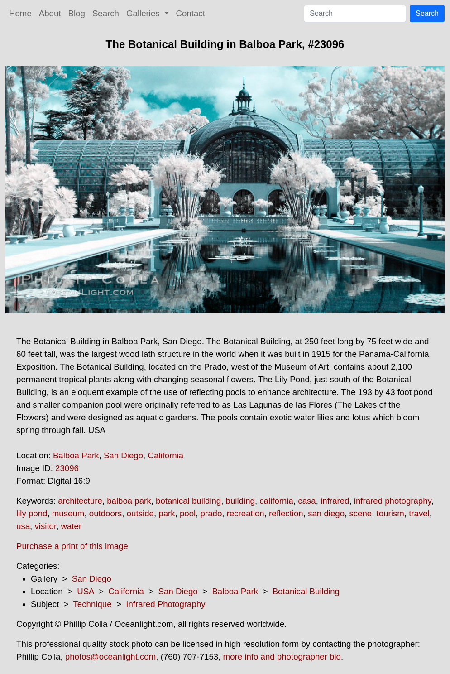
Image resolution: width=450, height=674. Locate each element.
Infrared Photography (165, 604)
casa (307, 501)
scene (360, 513)
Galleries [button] (144, 13)
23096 (67, 468)
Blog (76, 13)
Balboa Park (76, 455)
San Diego (123, 455)
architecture (80, 501)
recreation (245, 513)
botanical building (188, 501)
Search (105, 13)
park (166, 513)
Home (20, 13)
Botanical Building (306, 591)
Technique (92, 604)
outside (140, 513)
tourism (390, 513)
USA (85, 591)
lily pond (31, 513)
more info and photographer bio (282, 656)
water (71, 526)
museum (68, 513)
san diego (326, 513)
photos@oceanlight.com (110, 656)
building (240, 501)
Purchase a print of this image (72, 546)
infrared (335, 501)
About (50, 13)
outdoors (105, 513)
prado (211, 513)
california (276, 501)
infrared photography (392, 501)
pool (188, 513)
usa (23, 526)
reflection (286, 513)
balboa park (129, 501)
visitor (45, 526)
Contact (190, 13)
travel (419, 513)
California (165, 455)
